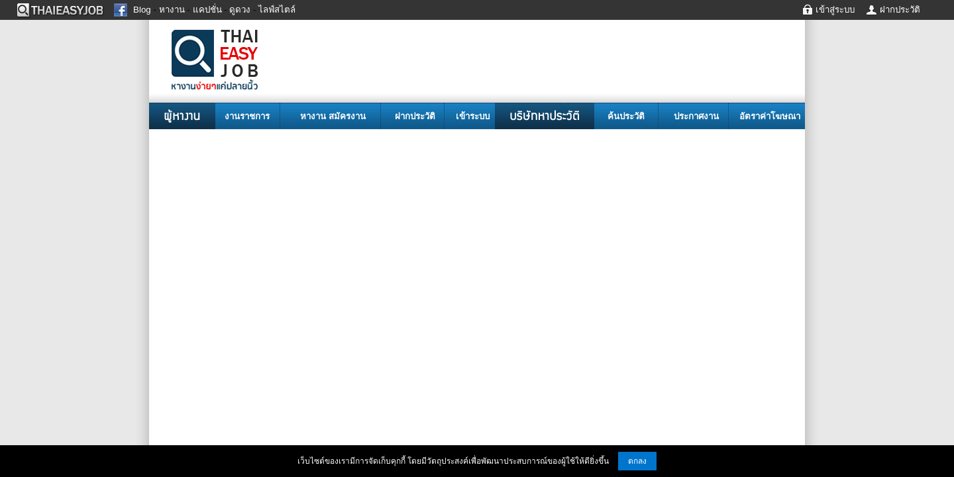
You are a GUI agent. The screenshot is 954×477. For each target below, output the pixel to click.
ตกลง (637, 461)
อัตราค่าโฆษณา (769, 116)
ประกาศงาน (696, 116)
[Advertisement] (477, 228)
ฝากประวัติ (415, 116)
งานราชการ (247, 116)
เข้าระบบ (473, 116)
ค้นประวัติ (626, 116)
